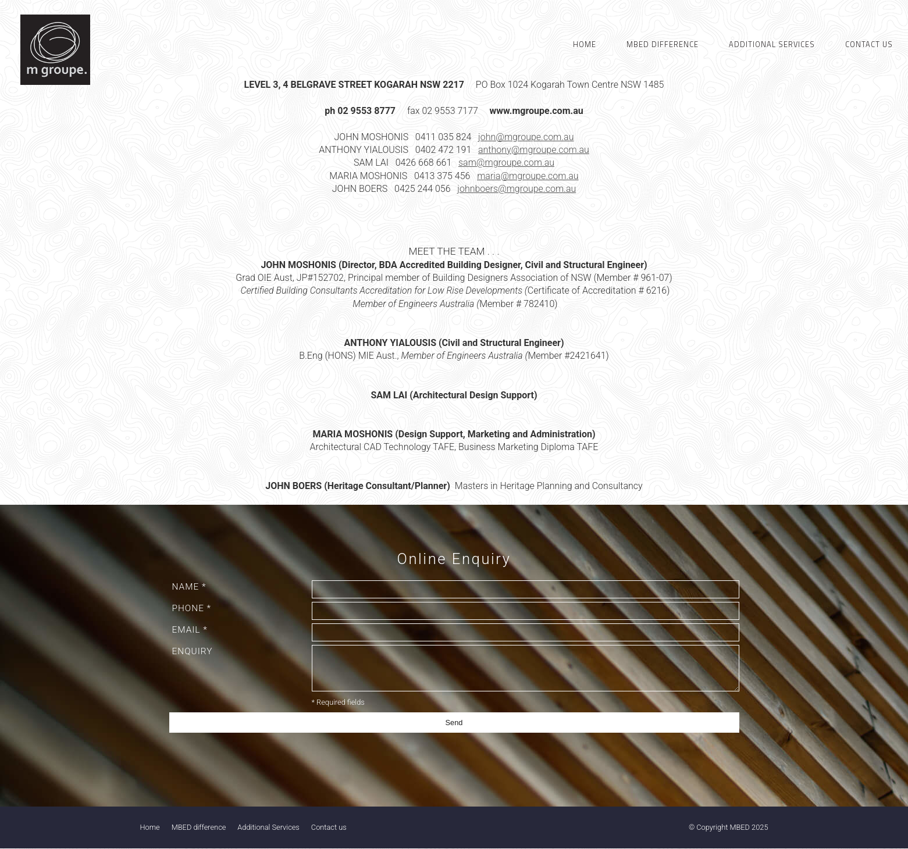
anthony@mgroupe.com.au (533, 149)
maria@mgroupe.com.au (528, 175)
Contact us (329, 827)
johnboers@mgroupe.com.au (516, 188)
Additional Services (268, 827)
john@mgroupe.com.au (526, 136)
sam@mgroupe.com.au (506, 162)
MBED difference (199, 827)
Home (150, 827)
